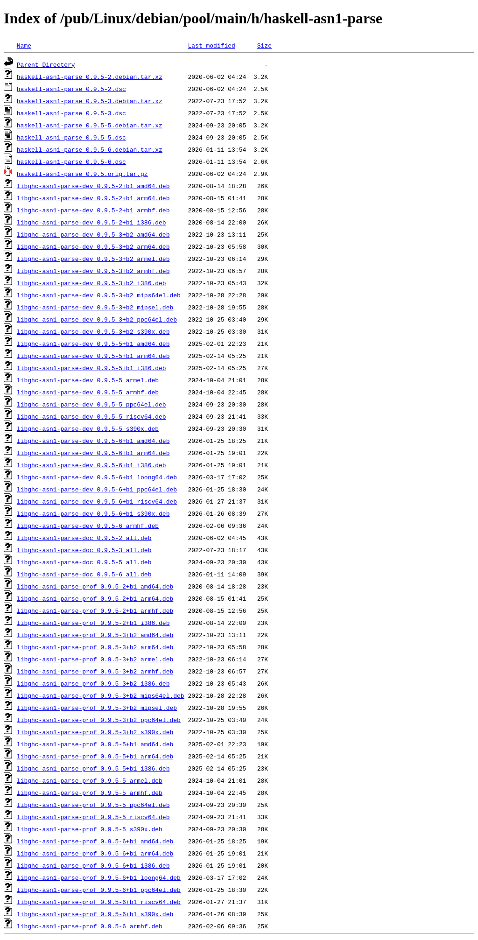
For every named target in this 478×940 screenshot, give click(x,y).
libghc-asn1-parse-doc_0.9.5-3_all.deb (84, 550)
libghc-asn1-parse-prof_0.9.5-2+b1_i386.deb (93, 622)
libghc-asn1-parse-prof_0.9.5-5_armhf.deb (89, 792)
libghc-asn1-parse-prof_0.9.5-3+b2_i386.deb (93, 683)
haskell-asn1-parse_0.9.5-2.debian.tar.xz (89, 76)
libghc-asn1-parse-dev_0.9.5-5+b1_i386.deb (91, 368)
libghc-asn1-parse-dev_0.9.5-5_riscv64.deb (91, 416)
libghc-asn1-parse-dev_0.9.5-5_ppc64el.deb (91, 404)
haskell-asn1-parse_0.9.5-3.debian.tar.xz (89, 101)
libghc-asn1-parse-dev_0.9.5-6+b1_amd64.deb (93, 440)
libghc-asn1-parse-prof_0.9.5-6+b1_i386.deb (93, 865)
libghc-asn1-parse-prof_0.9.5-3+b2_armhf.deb (95, 671)
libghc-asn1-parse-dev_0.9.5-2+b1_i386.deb (91, 222)
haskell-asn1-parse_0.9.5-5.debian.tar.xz (89, 125)
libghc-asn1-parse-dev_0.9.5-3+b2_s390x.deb (93, 331)
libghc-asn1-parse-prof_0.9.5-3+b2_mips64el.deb (100, 695)
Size (264, 45)
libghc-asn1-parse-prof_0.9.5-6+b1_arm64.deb (95, 853)
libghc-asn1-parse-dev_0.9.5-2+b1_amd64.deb (93, 186)
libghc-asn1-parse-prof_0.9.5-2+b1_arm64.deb (95, 598)
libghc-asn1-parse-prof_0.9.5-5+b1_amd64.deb (95, 744)
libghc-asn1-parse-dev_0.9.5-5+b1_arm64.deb (93, 355)
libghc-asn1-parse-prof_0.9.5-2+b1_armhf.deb (95, 610)
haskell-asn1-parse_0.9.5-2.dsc (71, 88)
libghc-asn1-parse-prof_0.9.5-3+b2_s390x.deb (95, 732)
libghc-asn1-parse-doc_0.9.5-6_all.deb (84, 574)
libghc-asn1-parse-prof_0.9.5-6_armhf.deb (89, 926)
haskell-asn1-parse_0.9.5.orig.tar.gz (82, 173)
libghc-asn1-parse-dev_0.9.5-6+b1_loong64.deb (97, 477)
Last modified (211, 45)
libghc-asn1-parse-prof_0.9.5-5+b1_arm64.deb (95, 756)
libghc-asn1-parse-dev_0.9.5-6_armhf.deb (88, 525)
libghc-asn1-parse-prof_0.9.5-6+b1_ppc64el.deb (99, 889)
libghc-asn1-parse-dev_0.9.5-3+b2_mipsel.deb (95, 307)
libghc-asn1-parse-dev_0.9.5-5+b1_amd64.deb (93, 343)
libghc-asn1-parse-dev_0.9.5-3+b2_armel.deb (93, 258)
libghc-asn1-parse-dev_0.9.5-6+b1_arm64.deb (93, 453)
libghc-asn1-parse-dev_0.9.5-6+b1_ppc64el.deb (97, 489)
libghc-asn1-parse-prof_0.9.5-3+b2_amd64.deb (95, 635)
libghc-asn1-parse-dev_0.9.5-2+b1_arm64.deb (93, 198)
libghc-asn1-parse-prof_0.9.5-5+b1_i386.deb (93, 768)
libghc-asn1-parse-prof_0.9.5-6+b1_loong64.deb (99, 877)
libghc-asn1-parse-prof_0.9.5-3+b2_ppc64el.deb (99, 720)
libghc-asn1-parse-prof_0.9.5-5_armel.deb (89, 780)
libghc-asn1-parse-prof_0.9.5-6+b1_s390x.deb (95, 914)
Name (24, 45)
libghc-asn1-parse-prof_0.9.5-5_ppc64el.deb (93, 804)
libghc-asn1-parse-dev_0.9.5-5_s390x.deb (88, 428)
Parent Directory (46, 64)
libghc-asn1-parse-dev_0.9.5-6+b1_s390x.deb (93, 513)
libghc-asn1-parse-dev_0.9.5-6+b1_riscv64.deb (97, 501)
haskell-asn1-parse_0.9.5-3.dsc (71, 113)
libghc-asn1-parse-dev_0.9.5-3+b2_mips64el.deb (99, 295)
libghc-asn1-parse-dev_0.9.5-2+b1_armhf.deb (93, 210)
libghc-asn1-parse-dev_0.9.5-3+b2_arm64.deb (93, 246)
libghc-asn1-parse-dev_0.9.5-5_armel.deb (88, 380)
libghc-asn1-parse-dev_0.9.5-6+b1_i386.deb (91, 465)
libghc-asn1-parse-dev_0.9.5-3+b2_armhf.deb (93, 271)
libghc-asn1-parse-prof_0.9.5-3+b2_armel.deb (95, 659)
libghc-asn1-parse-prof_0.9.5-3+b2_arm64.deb (95, 647)
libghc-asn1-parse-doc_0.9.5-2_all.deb (84, 537)
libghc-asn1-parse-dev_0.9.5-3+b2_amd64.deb (93, 234)
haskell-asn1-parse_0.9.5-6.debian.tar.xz (89, 149)
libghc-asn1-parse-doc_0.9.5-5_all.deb (84, 562)
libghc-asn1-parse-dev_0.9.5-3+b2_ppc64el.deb (97, 319)
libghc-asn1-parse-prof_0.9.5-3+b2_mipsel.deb (97, 707)
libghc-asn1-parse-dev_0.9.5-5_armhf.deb (88, 392)
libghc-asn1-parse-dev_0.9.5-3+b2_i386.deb (91, 283)
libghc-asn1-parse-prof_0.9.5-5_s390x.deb (89, 829)
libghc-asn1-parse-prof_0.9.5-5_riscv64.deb (93, 817)
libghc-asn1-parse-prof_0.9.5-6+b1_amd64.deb (95, 841)
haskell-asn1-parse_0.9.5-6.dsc (71, 161)
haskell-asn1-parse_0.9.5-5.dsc (71, 137)
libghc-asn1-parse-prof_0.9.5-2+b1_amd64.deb (95, 586)
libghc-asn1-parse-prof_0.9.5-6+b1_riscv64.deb (99, 902)
